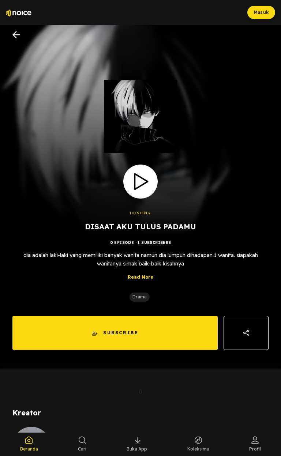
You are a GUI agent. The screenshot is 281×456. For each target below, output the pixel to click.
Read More (140, 277)
